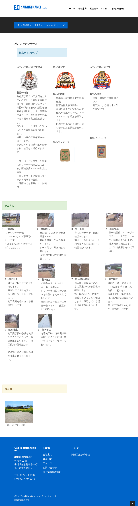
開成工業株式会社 (80, 454)
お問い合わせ (118, 8)
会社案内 (82, 8)
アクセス (105, 8)
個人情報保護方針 (52, 471)
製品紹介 (94, 8)
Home (72, 8)
